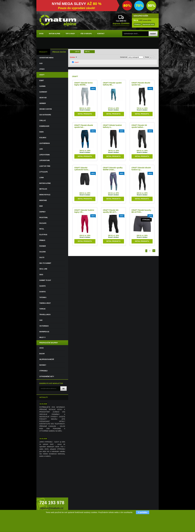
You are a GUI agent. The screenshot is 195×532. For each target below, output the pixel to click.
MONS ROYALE (44, 195)
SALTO (41, 257)
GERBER (42, 103)
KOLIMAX (42, 137)
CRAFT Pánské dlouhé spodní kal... (141, 84)
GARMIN (42, 86)
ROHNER (42, 246)
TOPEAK (42, 309)
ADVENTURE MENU (46, 58)
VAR (40, 320)
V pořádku (142, 512)
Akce (41, 348)
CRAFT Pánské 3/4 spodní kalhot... (139, 126)
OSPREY (42, 212)
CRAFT (42, 75)
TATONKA (43, 297)
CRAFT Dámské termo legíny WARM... (83, 84)
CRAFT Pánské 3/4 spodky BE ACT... (110, 211)
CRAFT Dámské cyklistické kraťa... (82, 169)
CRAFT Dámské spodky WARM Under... (113, 169)
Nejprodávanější (46, 359)
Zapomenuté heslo (148, 24)
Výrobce (72, 57)
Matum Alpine (54, 33)
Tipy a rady (70, 33)
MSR (41, 206)
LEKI (41, 149)
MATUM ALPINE (45, 183)
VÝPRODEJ (43, 371)
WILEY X (42, 337)
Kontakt (100, 33)
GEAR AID (43, 98)
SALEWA (42, 252)
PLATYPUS (43, 235)
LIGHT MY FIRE (44, 166)
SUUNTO (42, 286)
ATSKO (42, 69)
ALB (41, 63)
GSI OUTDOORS (45, 115)
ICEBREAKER (44, 126)
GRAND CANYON (45, 109)
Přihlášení (137, 24)
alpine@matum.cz (51, 508)
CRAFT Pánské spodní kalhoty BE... (112, 84)
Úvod (41, 33)
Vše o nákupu (86, 33)
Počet (147, 57)
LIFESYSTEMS (44, 155)
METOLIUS (43, 189)
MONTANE (43, 200)
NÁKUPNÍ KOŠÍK (141, 16)
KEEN (41, 132)
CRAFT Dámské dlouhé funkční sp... (141, 169)
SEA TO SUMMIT (45, 263)
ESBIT (41, 80)
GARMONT (43, 92)
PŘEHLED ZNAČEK (59, 52)
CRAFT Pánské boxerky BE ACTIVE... (141, 211)
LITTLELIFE (43, 172)
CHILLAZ (42, 120)
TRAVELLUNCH (44, 314)
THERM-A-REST (45, 303)
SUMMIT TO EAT (45, 280)
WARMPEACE (44, 332)
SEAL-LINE (43, 269)
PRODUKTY (43, 52)
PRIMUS (42, 240)
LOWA (41, 177)
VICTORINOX (44, 326)
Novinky (42, 365)
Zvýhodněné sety (46, 376)
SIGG (41, 274)
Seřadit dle (123, 57)
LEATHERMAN (44, 143)
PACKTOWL (43, 217)
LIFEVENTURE (44, 160)
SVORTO (42, 292)
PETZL (41, 229)
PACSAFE (42, 223)
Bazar (42, 354)
